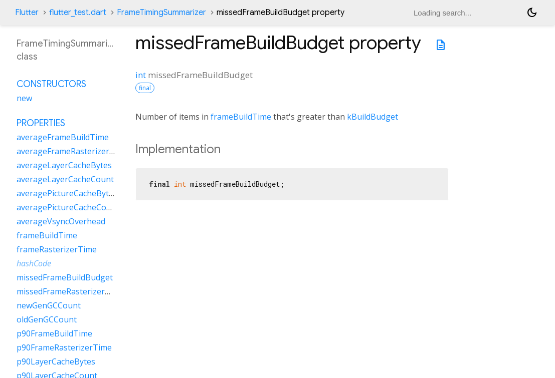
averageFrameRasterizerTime (72, 151)
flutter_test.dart (77, 13)
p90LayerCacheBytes (56, 361)
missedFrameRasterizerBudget (74, 291)
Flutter (27, 13)
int (140, 75)
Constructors (51, 84)
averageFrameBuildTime (63, 137)
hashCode (34, 263)
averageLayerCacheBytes (64, 165)
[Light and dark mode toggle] (532, 13)
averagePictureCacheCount (68, 207)
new (24, 98)
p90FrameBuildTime (54, 333)
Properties (41, 123)
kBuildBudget (372, 116)
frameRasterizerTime (57, 249)
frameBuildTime (241, 116)
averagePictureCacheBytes (67, 193)
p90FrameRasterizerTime (64, 347)
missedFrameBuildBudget (65, 277)
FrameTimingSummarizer (161, 13)
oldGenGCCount (47, 319)
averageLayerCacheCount (65, 179)
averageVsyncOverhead (61, 221)
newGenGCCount (49, 305)
